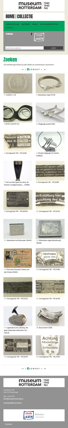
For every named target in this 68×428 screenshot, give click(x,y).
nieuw (35, 24)
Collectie (25, 16)
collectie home (12, 24)
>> (45, 69)
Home (10, 16)
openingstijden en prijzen (12, 403)
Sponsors (9, 34)
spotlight (25, 24)
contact (9, 27)
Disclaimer (8, 424)
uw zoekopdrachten (49, 24)
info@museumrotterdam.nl (13, 399)
